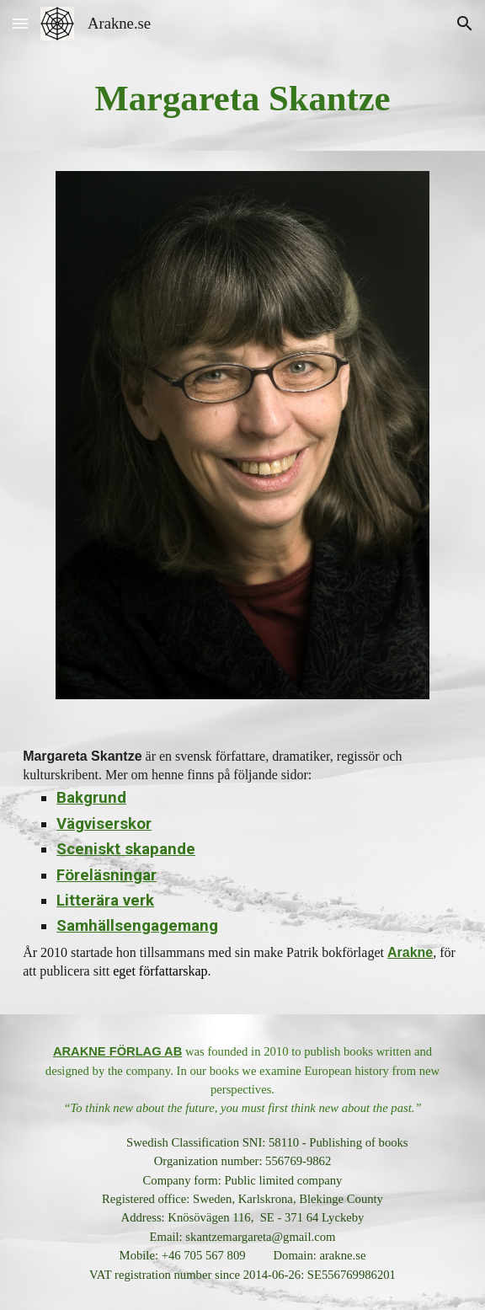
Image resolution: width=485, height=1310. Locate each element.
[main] (242, 99)
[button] (20, 23)
